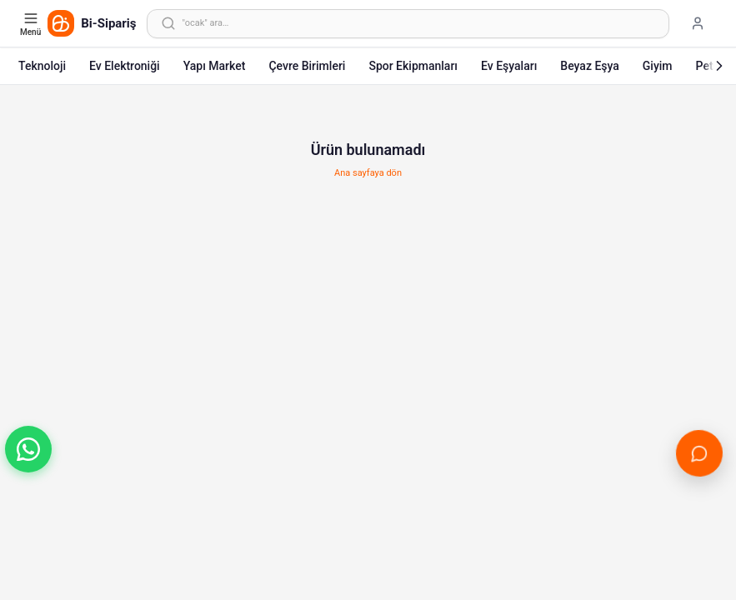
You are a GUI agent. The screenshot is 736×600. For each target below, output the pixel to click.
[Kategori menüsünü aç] (32, 23)
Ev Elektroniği (124, 65)
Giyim (658, 65)
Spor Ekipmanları (413, 65)
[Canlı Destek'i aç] (698, 453)
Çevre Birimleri (306, 65)
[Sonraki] (719, 66)
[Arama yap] (408, 23)
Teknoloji (42, 65)
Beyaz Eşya (589, 65)
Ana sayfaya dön (368, 173)
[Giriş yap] (697, 23)
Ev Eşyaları (509, 65)
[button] (28, 449)
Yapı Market (214, 65)
